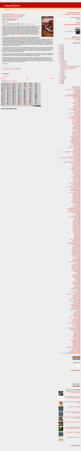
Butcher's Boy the (75, 132)
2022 (61, 49)
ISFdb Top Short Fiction (73, 216)
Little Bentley (76, 237)
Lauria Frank (76, 233)
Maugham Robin (75, 244)
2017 (61, 56)
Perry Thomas (76, 271)
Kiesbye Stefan (76, 224)
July (62, 71)
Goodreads (16, 18)
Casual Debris (12, 5)
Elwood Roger (76, 172)
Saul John (77, 293)
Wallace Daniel (76, 341)
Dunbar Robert (76, 170)
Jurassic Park (76, 221)
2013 (61, 79)
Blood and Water (75, 122)
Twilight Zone (76, 335)
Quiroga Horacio (75, 284)
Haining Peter (76, 194)
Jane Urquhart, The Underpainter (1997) (69, 67)
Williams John (76, 348)
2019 (61, 53)
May (62, 73)
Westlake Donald (75, 346)
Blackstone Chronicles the (73, 118)
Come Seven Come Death (73, 147)
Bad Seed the (76, 103)
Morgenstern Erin (75, 255)
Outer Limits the (75, 267)
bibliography (76, 114)
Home (27, 78)
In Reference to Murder (29, 24)
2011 (61, 82)
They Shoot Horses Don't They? (72, 327)
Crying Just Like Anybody (74, 156)
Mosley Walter (76, 256)
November (63, 62)
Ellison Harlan (76, 171)
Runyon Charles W (75, 291)
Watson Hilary (76, 344)
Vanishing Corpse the (74, 340)
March (62, 76)
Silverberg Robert (75, 305)
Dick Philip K (76, 165)
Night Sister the (76, 260)
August (62, 69)
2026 (61, 44)
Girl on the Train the (75, 187)
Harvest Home (76, 199)
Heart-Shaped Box (75, 201)
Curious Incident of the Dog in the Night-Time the (69, 157)
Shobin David (76, 302)
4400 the (76, 90)
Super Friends (76, 321)
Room (77, 290)
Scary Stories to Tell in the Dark (72, 294)
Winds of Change (75, 349)
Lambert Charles (75, 230)
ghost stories (76, 185)
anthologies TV (75, 97)
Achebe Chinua (76, 91)
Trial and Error (76, 332)
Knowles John (76, 226)
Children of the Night (74, 142)
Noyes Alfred (76, 263)
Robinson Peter (75, 289)
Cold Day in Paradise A (74, 145)
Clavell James (76, 143)
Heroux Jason (76, 203)
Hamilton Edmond (75, 195)
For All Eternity (76, 179)
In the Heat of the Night (74, 210)
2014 (61, 59)
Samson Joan (76, 292)
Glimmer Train (76, 188)
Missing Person (76, 252)
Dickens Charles (75, 166)
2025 (61, 46)
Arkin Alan (77, 98)
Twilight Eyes (76, 334)
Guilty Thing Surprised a (74, 192)
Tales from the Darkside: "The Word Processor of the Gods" (73, 392)
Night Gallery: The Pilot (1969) (74, 406)
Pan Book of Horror (75, 268)
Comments (74, 366)
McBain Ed (76, 245)
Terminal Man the (75, 325)
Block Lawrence (9, 69)
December (63, 61)
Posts (72, 364)
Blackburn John (75, 117)
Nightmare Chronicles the (73, 261)
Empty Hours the (75, 173)
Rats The (77, 285)
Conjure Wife (76, 149)
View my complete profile (70, 31)
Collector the (76, 146)
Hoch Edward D (75, 205)
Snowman (77, 311)
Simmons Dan (76, 307)
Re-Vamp (77, 286)
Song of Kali (76, 312)
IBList (15, 19)
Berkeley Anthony (75, 110)
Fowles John (76, 182)
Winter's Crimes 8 (75, 350)
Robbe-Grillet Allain (75, 288)
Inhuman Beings (75, 212)
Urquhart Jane (76, 339)
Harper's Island (75, 198)
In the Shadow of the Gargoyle (72, 211)
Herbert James (76, 202)
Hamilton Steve (76, 196)
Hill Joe (77, 204)
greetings (77, 191)
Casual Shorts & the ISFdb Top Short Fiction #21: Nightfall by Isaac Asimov (72, 428)
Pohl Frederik (76, 277)
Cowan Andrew (76, 152)
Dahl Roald (76, 158)
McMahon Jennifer (75, 249)
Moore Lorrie (76, 254)
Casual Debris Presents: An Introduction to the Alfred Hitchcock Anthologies (72, 397)
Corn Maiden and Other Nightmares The (71, 151)
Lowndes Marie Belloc (74, 239)
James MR (76, 217)
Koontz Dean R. (75, 228)
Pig (78, 272)
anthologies (76, 96)
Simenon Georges (75, 306)
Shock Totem (76, 303)
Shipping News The (75, 301)
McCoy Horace (76, 246)
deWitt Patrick (76, 164)
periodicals (76, 270)
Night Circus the (75, 258)
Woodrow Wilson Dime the (73, 352)
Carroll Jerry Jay (75, 135)
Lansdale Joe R (75, 231)
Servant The (76, 298)
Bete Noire (76, 111)
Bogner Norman (75, 123)
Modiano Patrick (75, 253)
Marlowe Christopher (74, 242)
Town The (77, 330)
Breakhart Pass (76, 129)
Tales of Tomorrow (75, 323)
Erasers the (76, 174)
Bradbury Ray (76, 128)
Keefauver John (75, 222)
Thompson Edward (75, 329)
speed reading (76, 314)
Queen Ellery (76, 283)
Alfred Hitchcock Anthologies (73, 94)
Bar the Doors (76, 106)
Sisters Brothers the (75, 309)
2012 (61, 81)
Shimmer (77, 300)
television (77, 324)
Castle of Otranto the (74, 136)
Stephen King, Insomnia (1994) (67, 68)
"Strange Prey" (76, 88)
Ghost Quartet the (75, 184)
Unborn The (76, 336)
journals (77, 218)
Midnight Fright (76, 251)
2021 (61, 51)
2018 (61, 54)
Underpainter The (75, 337)
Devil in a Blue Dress (74, 162)
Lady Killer (76, 229)
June (62, 72)
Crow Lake (76, 155)
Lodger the (76, 238)
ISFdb (77, 214)
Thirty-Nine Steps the (74, 328)
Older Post (51, 78)
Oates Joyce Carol (75, 264)
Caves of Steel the (75, 138)
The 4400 (76, 326)
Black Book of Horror (74, 116)
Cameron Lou (76, 134)
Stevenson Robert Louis (74, 316)
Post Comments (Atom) (12, 80)
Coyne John (76, 153)
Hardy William (76, 197)
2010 (61, 83)
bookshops (76, 125)
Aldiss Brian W (76, 93)
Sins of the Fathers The (16, 69)
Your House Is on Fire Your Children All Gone (70, 353)
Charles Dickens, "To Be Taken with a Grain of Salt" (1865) (72, 412)
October (63, 63)
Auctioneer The (76, 102)
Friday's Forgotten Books (74, 183)
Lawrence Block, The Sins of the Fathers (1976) (70, 66)
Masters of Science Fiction (73, 243)
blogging (77, 121)
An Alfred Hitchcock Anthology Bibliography (71, 14)
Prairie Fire (76, 278)
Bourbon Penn (76, 127)
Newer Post (3, 78)
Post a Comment (5, 76)
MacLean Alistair (75, 240)
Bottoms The (76, 126)
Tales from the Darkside (73, 322)
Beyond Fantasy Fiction (74, 113)
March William (76, 241)
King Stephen (76, 225)
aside (78, 100)
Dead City (77, 160)
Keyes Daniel (76, 223)
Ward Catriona (76, 343)
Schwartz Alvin (76, 295)
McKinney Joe (76, 248)
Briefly (77, 130)
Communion (76, 148)
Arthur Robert (76, 99)
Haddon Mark (76, 193)
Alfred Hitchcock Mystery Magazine (72, 95)
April (62, 74)
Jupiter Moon (76, 220)
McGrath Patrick (75, 247)
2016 (61, 57)
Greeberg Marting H (75, 189)
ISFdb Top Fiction (75, 215)
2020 (61, 52)
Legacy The (76, 235)
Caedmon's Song (75, 133)
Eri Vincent (76, 175)
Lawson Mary (76, 234)
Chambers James (75, 139)
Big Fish (77, 115)
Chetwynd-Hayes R (75, 141)
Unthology (77, 338)
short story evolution (75, 304)
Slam (78, 310)
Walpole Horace (75, 342)
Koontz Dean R (76, 227)
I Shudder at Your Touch (74, 209)
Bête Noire (76, 112)
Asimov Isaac (76, 101)
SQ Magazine (76, 315)
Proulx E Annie (76, 282)
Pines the (77, 273)
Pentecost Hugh (75, 269)
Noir (78, 262)
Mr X (78, 257)
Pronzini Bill (76, 281)
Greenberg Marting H (74, 190)
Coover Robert (76, 150)
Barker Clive (76, 108)
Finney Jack (76, 177)
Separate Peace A (75, 297)
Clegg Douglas (76, 144)
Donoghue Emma (75, 168)
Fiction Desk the (75, 176)
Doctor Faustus (76, 167)
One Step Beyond (75, 266)
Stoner (77, 317)
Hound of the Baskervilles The (73, 208)
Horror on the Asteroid (74, 207)
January (63, 78)
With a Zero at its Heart (74, 351)
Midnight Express (75, 250)
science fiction (76, 296)
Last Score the (76, 232)
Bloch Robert (76, 119)
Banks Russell (76, 105)
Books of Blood (76, 124)
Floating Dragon (75, 178)
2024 (61, 47)
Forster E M (76, 180)
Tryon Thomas (76, 333)
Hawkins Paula (76, 200)
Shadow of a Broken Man (74, 299)
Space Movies (76, 313)
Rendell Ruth (76, 287)
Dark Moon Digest (75, 159)
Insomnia (77, 213)
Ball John (77, 104)
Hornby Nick (76, 206)
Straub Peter (76, 318)
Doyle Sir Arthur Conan (74, 169)
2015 (61, 58)
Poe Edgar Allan (75, 276)
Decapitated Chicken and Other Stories (71, 161)
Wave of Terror (76, 345)
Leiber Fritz (76, 236)
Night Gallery (76, 259)
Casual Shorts (75, 137)
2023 (61, 48)
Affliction (77, 92)
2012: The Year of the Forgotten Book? (72, 422)
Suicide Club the (75, 320)
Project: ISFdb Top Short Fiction (73, 437)
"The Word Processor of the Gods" (72, 89)
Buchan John (76, 131)
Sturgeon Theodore (75, 319)
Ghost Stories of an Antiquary (73, 186)
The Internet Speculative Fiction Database (71, 38)
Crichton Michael (75, 154)
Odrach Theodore (75, 265)
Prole (78, 280)
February (63, 77)
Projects (77, 279)
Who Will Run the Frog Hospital (72, 347)
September (63, 64)
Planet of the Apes (75, 274)
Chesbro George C (75, 140)
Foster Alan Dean (75, 181)
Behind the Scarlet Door (74, 109)
